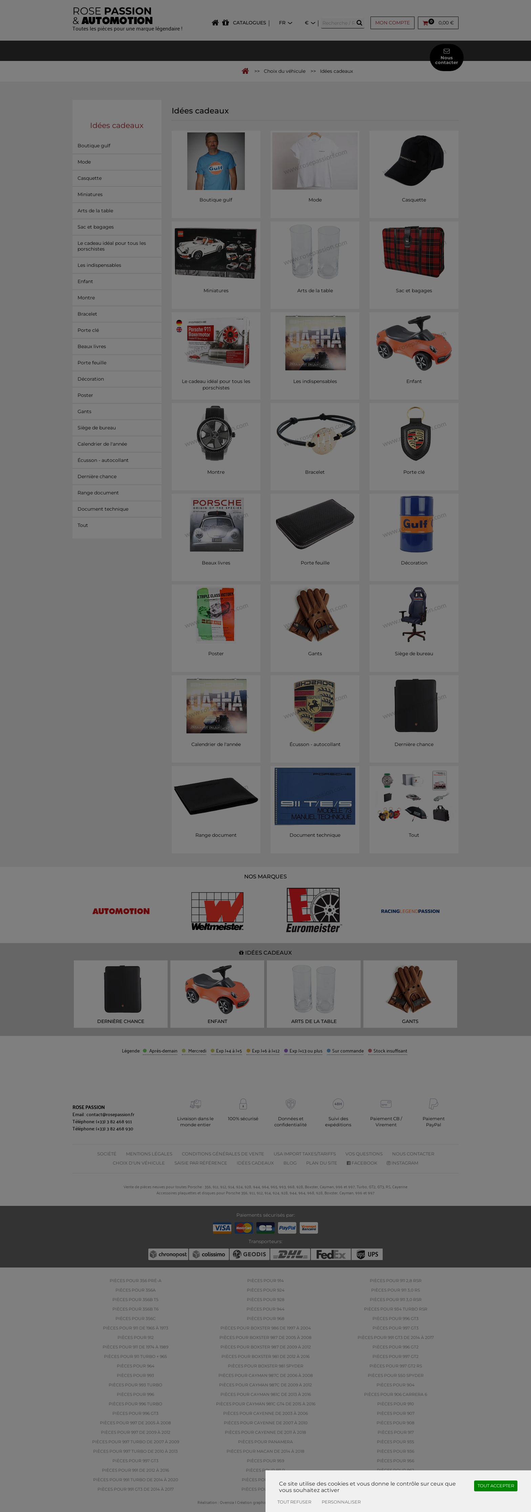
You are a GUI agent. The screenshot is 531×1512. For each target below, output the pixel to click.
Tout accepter (495, 1485)
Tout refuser (294, 1502)
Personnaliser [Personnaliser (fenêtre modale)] (341, 1502)
